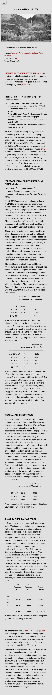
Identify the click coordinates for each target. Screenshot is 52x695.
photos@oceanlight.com (35, 631)
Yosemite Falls (17, 53)
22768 (14, 58)
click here (26, 85)
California (7, 56)
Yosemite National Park (33, 53)
